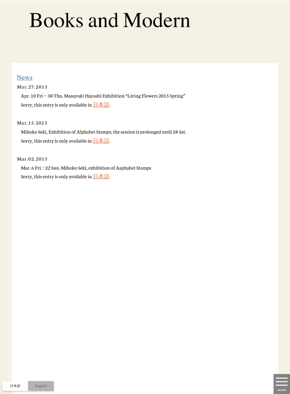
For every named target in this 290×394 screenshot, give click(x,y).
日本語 (101, 104)
